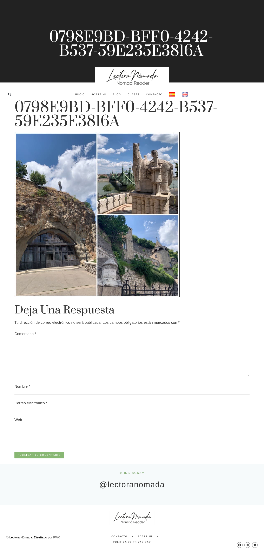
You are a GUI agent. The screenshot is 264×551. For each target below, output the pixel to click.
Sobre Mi (98, 94)
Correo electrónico (30, 403)
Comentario (25, 334)
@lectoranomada (132, 484)
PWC (56, 537)
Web (18, 420)
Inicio (80, 94)
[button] (9, 94)
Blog (117, 94)
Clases (133, 94)
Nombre (22, 386)
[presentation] (45, 442)
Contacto (154, 94)
